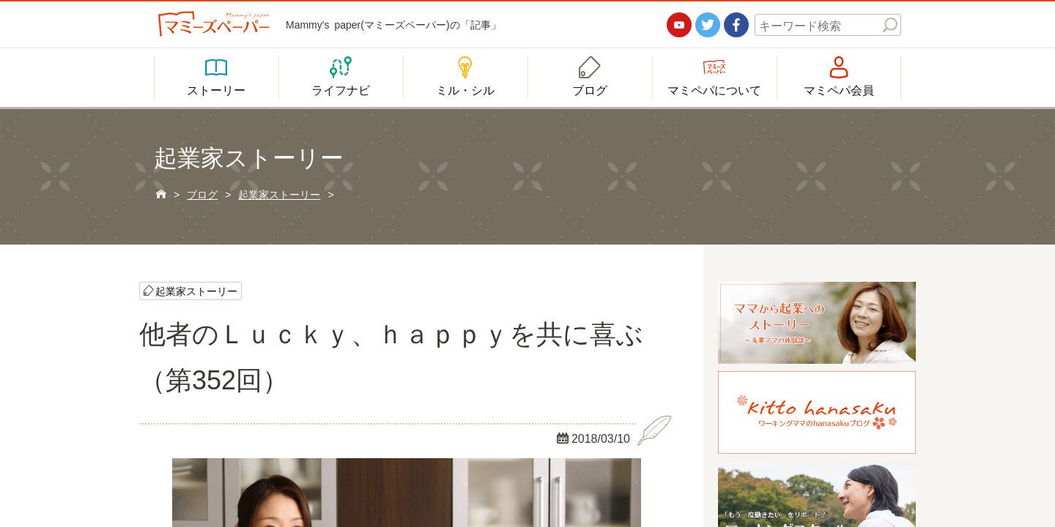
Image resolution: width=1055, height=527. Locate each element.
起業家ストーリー (196, 290)
